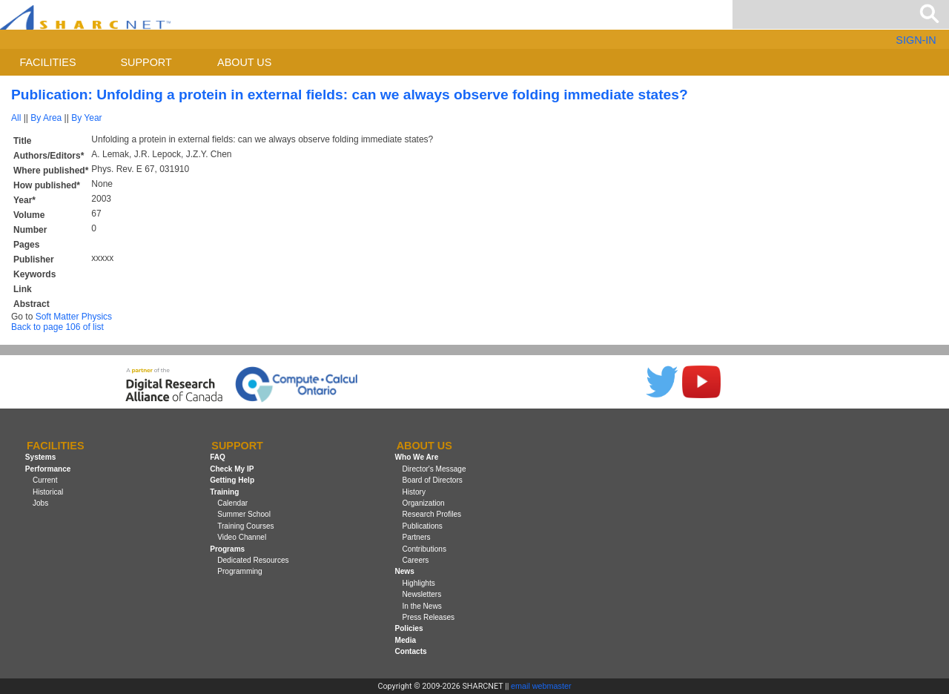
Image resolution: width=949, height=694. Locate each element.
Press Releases (429, 617)
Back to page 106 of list (57, 327)
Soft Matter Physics (74, 316)
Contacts (410, 651)
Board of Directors (433, 480)
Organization (424, 503)
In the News (422, 606)
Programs (227, 549)
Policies (408, 628)
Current (45, 480)
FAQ (217, 458)
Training (224, 492)
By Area (46, 118)
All (16, 118)
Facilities (48, 62)
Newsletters (422, 594)
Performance (48, 469)
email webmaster (541, 685)
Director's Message (434, 469)
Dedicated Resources (252, 560)
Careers (416, 560)
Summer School (244, 514)
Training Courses (245, 526)
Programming (239, 571)
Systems (40, 458)
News (404, 571)
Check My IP (232, 469)
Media (405, 640)
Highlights (419, 583)
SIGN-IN (916, 40)
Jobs (40, 503)
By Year (86, 118)
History (414, 492)
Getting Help (232, 480)
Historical (48, 492)
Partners (417, 537)
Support (145, 62)
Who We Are (416, 458)
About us (244, 62)
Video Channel (241, 537)
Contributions (424, 549)
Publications (423, 526)
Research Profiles (432, 514)
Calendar (232, 503)
